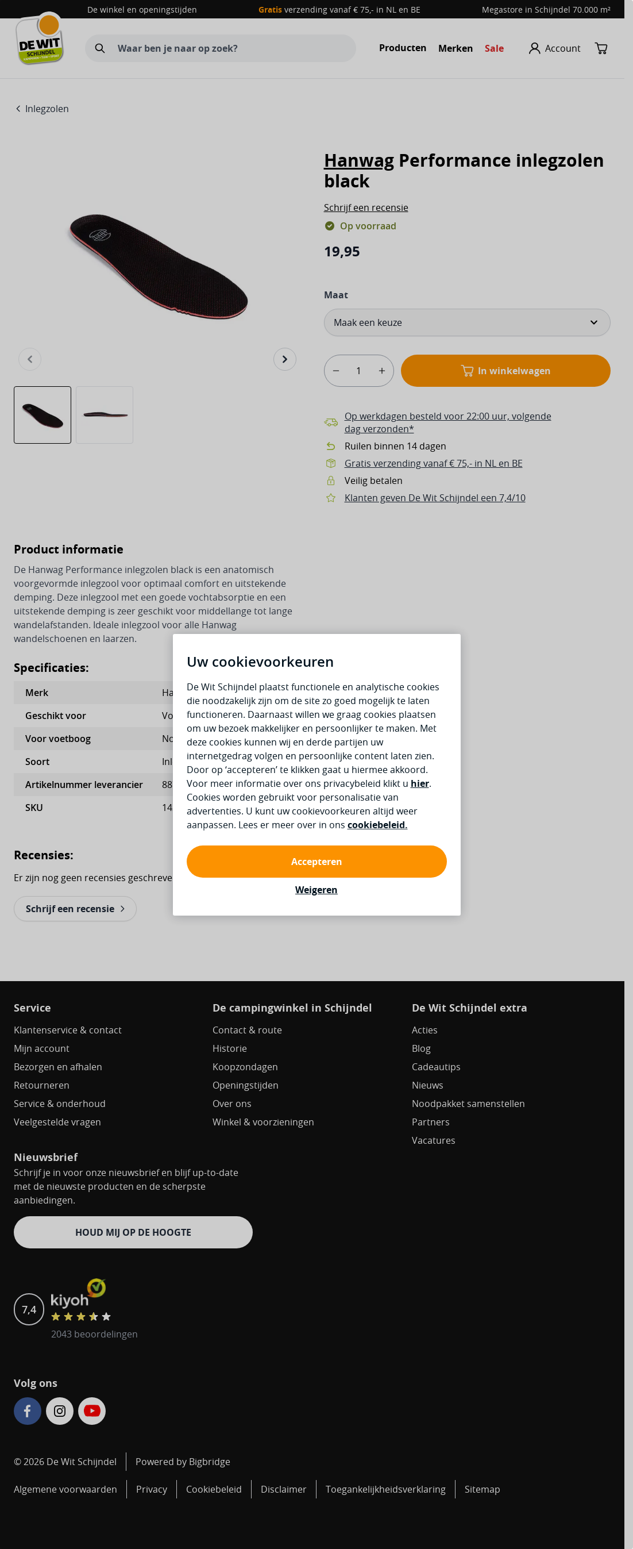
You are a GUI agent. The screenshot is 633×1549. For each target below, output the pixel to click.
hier (420, 783)
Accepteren (316, 861)
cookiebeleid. (378, 824)
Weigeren (316, 889)
